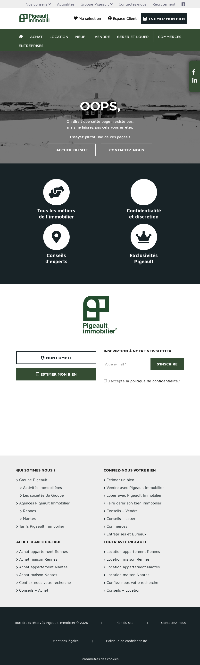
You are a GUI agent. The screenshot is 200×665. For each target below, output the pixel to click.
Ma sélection (87, 18)
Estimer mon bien (164, 18)
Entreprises (31, 45)
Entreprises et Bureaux (127, 534)
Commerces (169, 36)
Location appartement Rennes (133, 551)
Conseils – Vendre (122, 511)
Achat (36, 36)
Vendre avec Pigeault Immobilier (135, 487)
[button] (195, 72)
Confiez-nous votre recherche (45, 582)
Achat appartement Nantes (43, 567)
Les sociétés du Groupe (43, 495)
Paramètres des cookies (100, 659)
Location (59, 36)
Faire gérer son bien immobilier (134, 503)
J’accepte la (144, 381)
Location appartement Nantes (133, 567)
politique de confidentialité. (154, 381)
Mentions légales (65, 641)
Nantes (29, 518)
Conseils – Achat (33, 590)
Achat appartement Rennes (43, 551)
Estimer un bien (120, 480)
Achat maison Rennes (38, 559)
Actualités (66, 4)
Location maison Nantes (128, 574)
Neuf (80, 36)
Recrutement (163, 4)
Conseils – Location (124, 590)
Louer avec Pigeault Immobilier (134, 495)
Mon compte (56, 358)
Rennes (29, 511)
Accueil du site (72, 150)
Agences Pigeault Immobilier (44, 503)
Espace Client (122, 18)
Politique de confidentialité (126, 641)
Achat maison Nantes (38, 574)
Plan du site (124, 622)
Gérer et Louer (133, 36)
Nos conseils (36, 4)
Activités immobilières (42, 487)
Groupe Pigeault (95, 4)
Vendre (102, 36)
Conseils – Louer (121, 518)
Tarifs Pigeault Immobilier (41, 526)
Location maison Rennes (128, 559)
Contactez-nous (132, 4)
